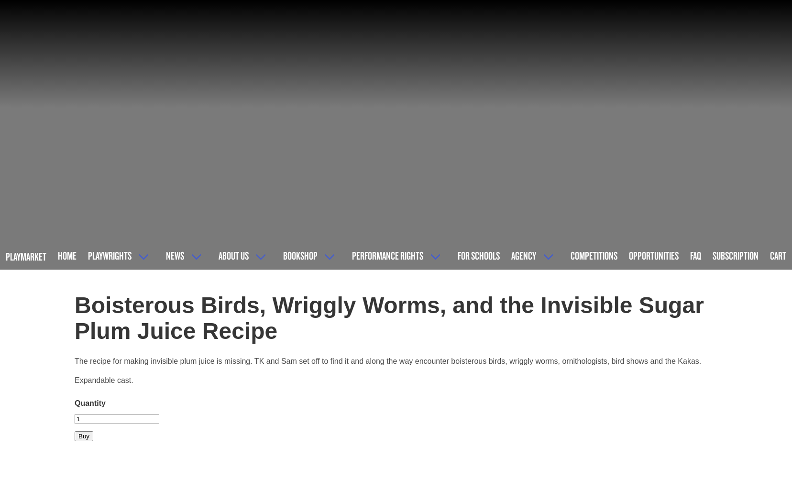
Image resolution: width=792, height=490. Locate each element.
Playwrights (110, 255)
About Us (234, 255)
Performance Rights (387, 255)
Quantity (90, 403)
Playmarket (26, 256)
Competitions (594, 255)
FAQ (695, 255)
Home (67, 255)
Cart (778, 255)
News (175, 255)
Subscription (736, 255)
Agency (523, 255)
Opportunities (654, 255)
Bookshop (300, 255)
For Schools (479, 255)
